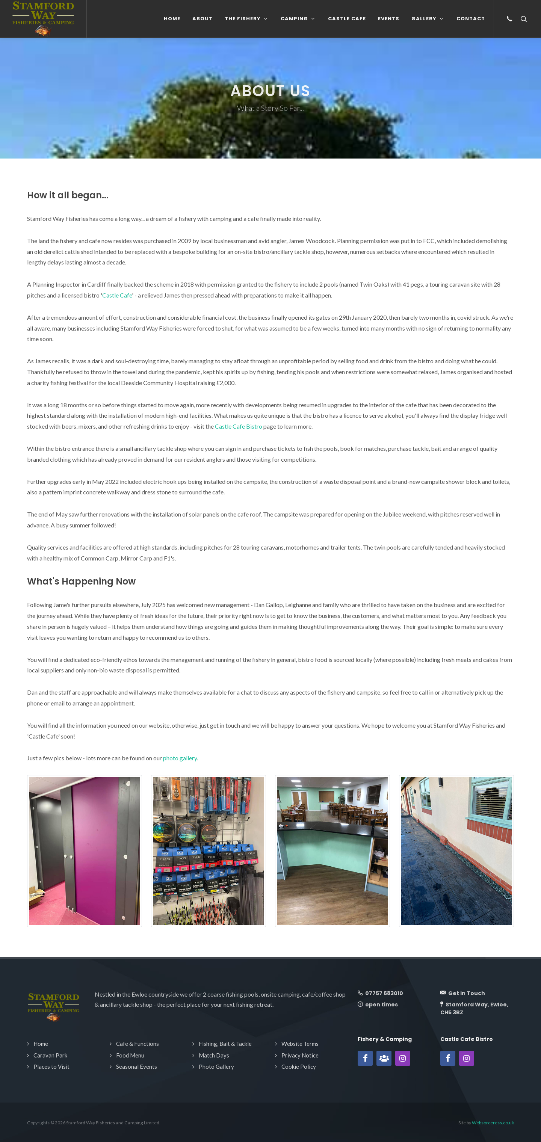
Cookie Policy (298, 1066)
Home (40, 1043)
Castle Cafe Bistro (238, 426)
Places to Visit (51, 1066)
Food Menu (130, 1055)
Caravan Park (50, 1055)
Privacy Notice (300, 1055)
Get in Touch (466, 993)
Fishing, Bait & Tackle (225, 1043)
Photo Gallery (216, 1066)
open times (381, 1004)
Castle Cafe (117, 295)
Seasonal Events (136, 1066)
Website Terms (300, 1043)
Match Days (214, 1055)
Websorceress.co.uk (493, 1122)
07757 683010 (383, 993)
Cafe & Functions (137, 1043)
